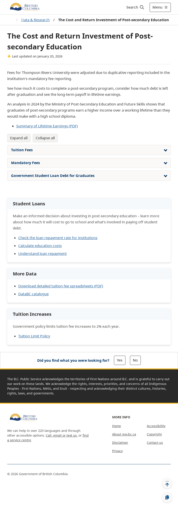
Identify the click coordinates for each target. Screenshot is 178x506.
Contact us (155, 442)
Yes (120, 360)
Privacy (117, 451)
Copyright (154, 434)
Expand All (19, 137)
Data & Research (35, 19)
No (135, 360)
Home (116, 426)
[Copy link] (167, 497)
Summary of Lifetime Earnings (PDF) (47, 126)
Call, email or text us (61, 435)
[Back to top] (167, 483)
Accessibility (156, 426)
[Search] (135, 7)
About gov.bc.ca (124, 434)
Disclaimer (120, 442)
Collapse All (45, 137)
